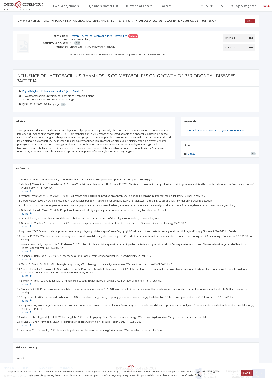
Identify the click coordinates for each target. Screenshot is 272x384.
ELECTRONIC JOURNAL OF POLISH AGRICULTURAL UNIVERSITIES (79, 20)
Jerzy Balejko (73, 91)
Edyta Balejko (30, 91)
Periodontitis (237, 130)
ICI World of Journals (28, 20)
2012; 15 (125, 20)
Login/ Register (243, 6)
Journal (26, 191)
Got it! (247, 373)
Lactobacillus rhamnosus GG (201, 130)
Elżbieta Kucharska (52, 91)
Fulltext (190, 153)
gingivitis (224, 130)
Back (250, 21)
